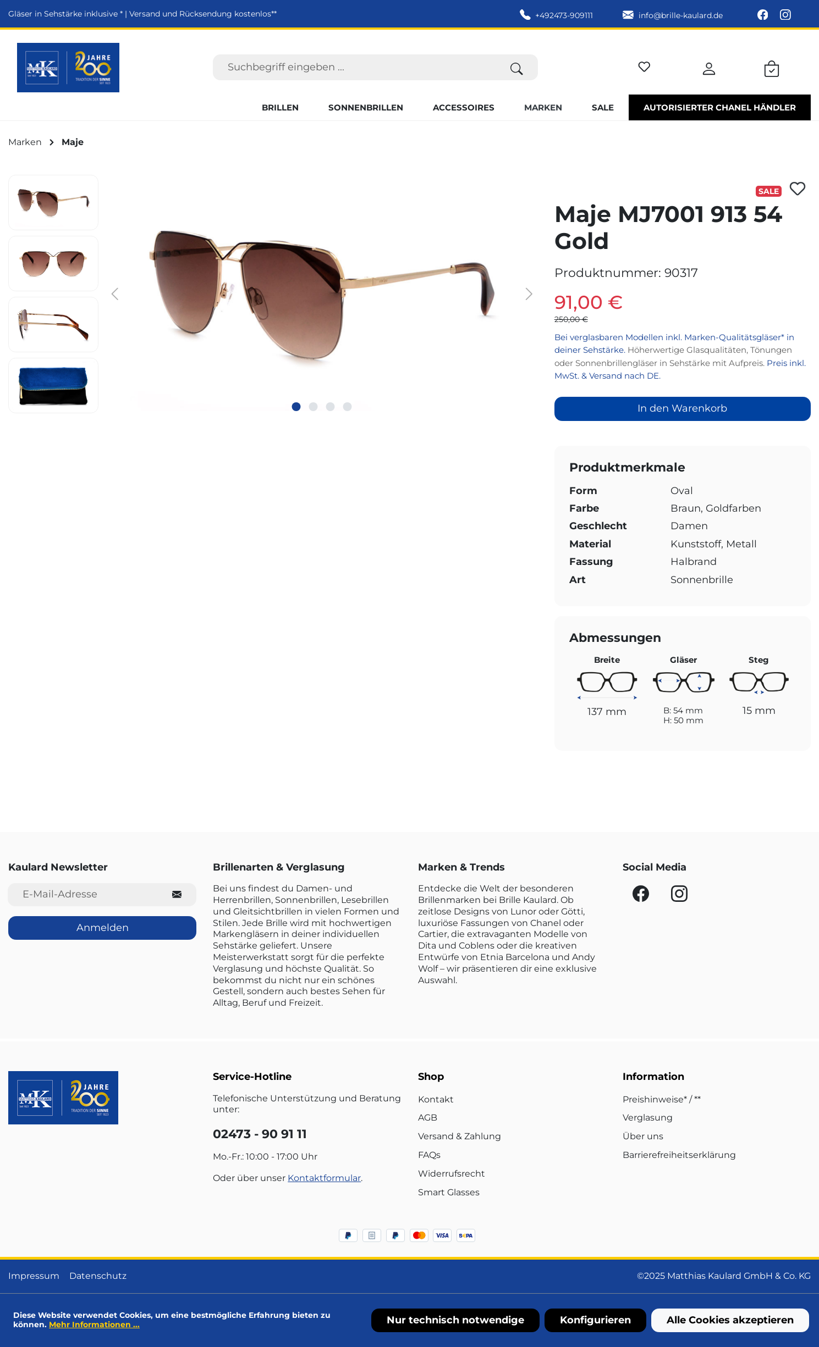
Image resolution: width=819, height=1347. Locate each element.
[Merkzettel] (644, 65)
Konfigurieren (595, 1320)
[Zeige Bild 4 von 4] (347, 406)
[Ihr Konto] (709, 67)
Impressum (33, 1276)
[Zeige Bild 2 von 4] (313, 406)
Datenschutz (98, 1276)
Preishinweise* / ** (662, 1099)
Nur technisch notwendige (455, 1320)
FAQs (429, 1155)
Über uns (643, 1136)
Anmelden (102, 928)
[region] (273, 294)
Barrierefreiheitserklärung (679, 1155)
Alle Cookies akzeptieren (730, 1320)
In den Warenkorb (682, 408)
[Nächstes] (529, 293)
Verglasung (648, 1117)
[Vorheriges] (115, 293)
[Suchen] (517, 67)
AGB (427, 1117)
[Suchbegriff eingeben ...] (354, 67)
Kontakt (436, 1099)
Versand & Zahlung (459, 1136)
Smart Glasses (449, 1192)
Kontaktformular (324, 1178)
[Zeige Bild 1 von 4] (296, 406)
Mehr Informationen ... (94, 1324)
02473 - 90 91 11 (260, 1134)
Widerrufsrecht (451, 1173)
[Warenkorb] (771, 67)
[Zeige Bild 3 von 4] (330, 406)
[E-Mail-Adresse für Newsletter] (83, 894)
